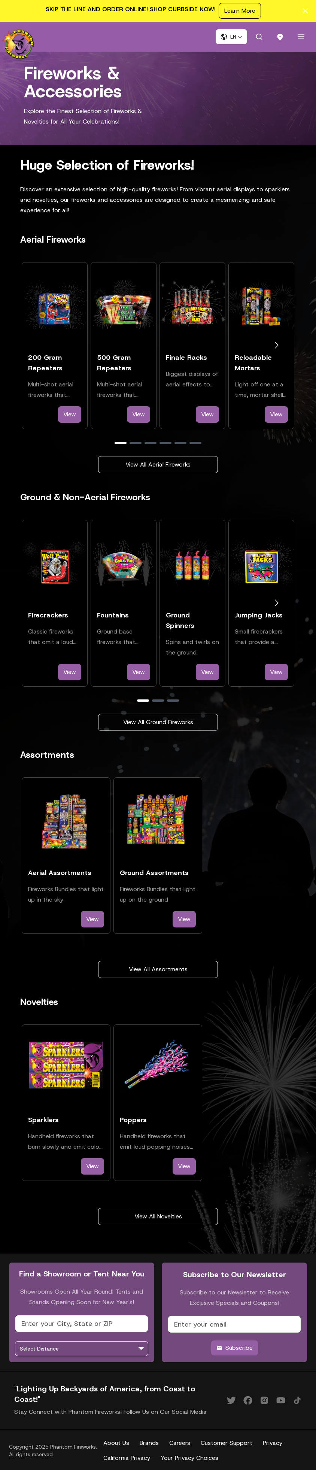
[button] (231, 37)
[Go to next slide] (276, 345)
